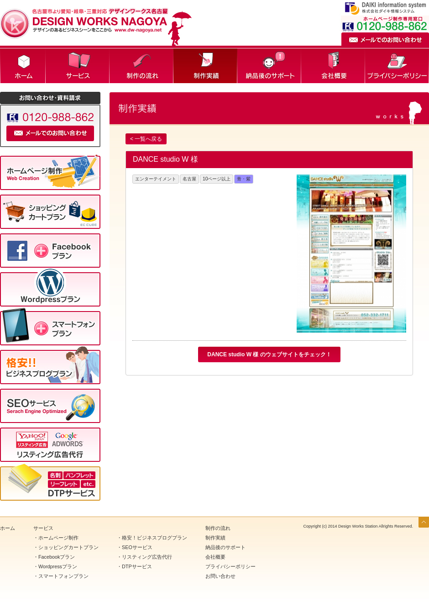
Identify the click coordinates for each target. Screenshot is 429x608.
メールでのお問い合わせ (385, 39)
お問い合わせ (220, 576)
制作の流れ (141, 65)
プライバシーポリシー (397, 65)
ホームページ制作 (58, 537)
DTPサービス (137, 566)
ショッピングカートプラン (68, 547)
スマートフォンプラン (63, 576)
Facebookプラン (56, 557)
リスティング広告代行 (147, 557)
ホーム (23, 65)
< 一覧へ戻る (146, 139)
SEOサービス (137, 547)
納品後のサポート (269, 65)
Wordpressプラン (57, 566)
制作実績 (205, 65)
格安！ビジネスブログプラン (154, 537)
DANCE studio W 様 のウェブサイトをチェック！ (269, 354)
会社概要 (333, 65)
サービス (78, 65)
